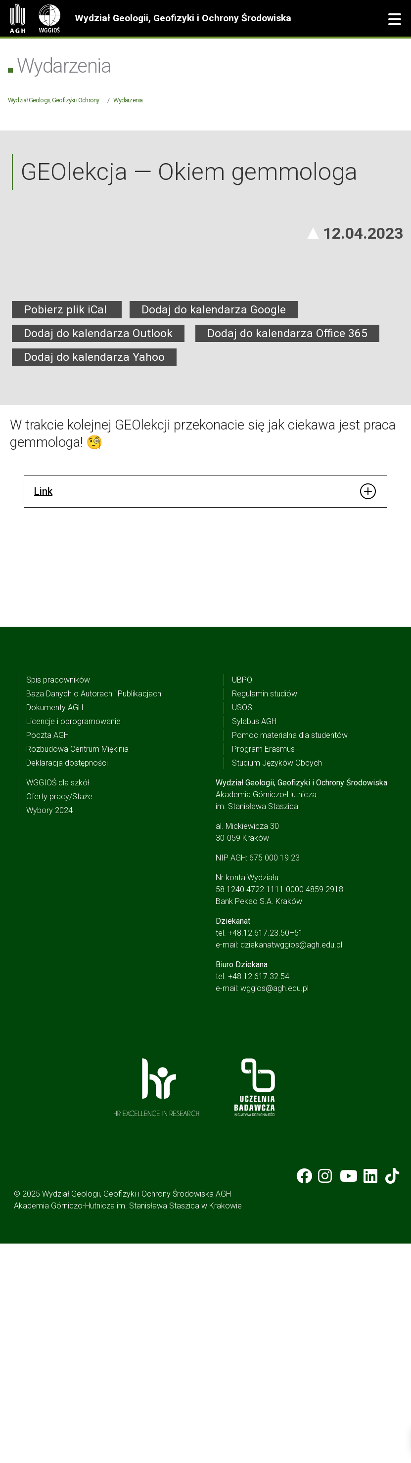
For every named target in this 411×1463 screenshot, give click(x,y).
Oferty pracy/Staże (59, 1016)
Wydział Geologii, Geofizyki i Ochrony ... (55, 100)
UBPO (242, 899)
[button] (394, 19)
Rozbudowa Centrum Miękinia (77, 968)
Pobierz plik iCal (67, 528)
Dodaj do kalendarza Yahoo (94, 576)
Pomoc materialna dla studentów (290, 954)
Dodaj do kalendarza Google (213, 528)
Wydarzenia (127, 100)
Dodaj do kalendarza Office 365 (287, 552)
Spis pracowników (58, 899)
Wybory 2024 (49, 1029)
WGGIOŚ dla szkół (58, 1002)
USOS (242, 927)
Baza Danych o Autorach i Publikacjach (93, 913)
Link (43, 711)
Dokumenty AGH (54, 927)
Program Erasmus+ (265, 968)
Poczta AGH (47, 954)
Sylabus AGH (254, 941)
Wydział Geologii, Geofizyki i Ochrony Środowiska (183, 18)
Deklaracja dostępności (67, 982)
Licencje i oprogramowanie (73, 941)
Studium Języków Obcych (277, 982)
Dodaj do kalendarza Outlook (98, 552)
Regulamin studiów (264, 913)
